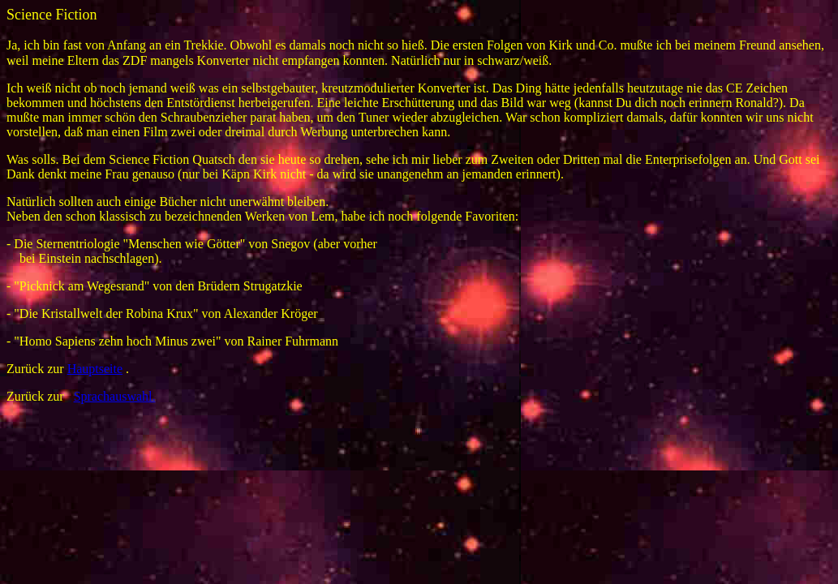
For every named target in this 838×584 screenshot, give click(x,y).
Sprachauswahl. (115, 396)
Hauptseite (94, 369)
